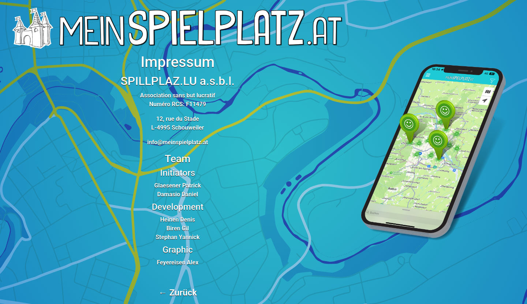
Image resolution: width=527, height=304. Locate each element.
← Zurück (177, 293)
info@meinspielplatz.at (177, 142)
